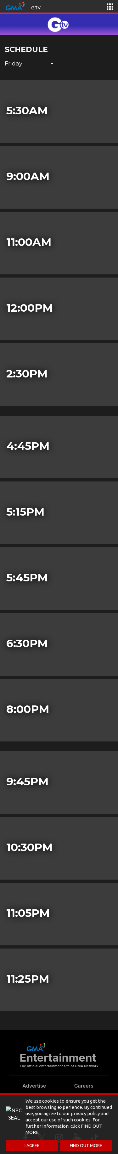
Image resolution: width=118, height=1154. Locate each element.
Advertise (34, 1086)
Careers (83, 1086)
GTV (36, 7)
